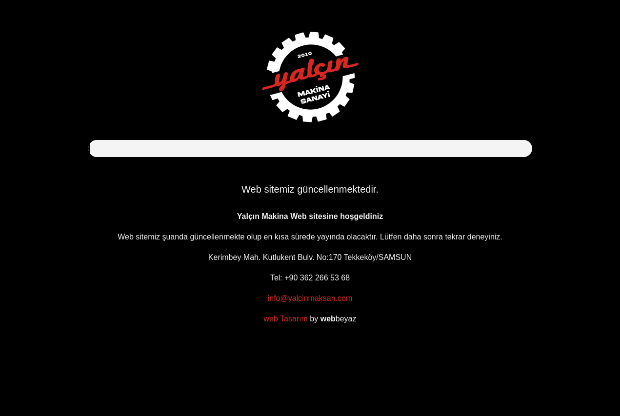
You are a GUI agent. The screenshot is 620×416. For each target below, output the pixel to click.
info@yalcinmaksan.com (310, 298)
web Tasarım (285, 319)
